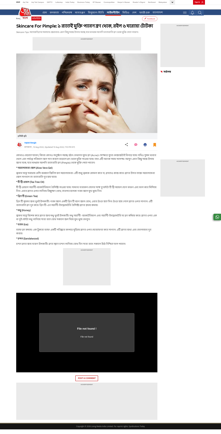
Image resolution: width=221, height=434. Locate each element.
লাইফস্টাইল (112, 12)
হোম (43, 12)
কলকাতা (53, 12)
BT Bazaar (97, 2)
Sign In (197, 2)
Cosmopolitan (109, 2)
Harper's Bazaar (123, 2)
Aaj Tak (25, 2)
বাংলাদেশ (157, 12)
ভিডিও (124, 12)
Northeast (152, 2)
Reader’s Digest (139, 2)
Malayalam (163, 2)
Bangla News (21, 23)
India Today (70, 2)
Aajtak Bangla (30, 147)
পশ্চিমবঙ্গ (66, 12)
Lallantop (59, 2)
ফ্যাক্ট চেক (143, 12)
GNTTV (49, 2)
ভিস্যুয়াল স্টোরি (95, 12)
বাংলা (18, 2)
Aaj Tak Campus (37, 2)
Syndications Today (137, 431)
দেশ (133, 12)
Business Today (83, 2)
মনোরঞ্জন (79, 12)
